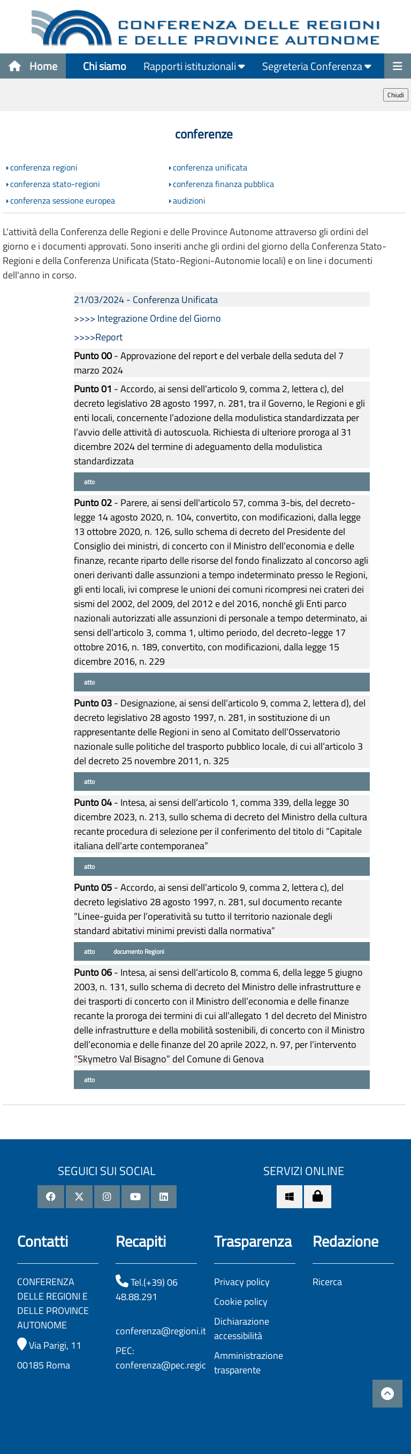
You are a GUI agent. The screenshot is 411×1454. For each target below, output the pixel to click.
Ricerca (327, 1281)
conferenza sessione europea (62, 200)
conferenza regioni (44, 167)
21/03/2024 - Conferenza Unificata (146, 299)
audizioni (189, 200)
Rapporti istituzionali (194, 66)
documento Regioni (138, 951)
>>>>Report (98, 337)
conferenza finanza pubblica (223, 183)
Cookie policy (241, 1301)
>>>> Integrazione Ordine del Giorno (147, 318)
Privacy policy (242, 1281)
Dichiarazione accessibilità (241, 1328)
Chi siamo (104, 66)
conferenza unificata (210, 167)
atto (88, 482)
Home (33, 66)
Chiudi (395, 95)
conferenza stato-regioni (55, 183)
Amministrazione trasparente (248, 1362)
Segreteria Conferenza (316, 66)
